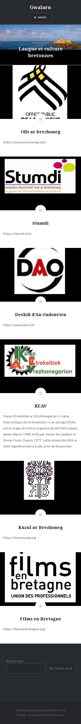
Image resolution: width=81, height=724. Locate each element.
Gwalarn (40, 7)
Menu (42, 17)
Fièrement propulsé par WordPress (39, 710)
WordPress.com (54, 715)
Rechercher (15, 661)
